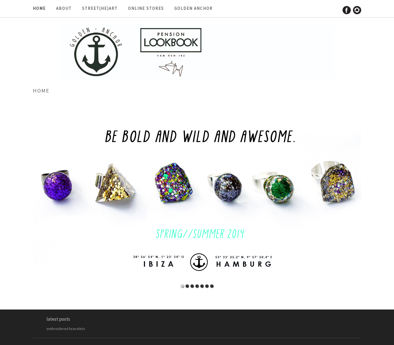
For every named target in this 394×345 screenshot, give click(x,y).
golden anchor (193, 8)
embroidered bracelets (66, 328)
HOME (39, 8)
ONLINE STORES (146, 8)
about (64, 8)
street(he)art (100, 8)
